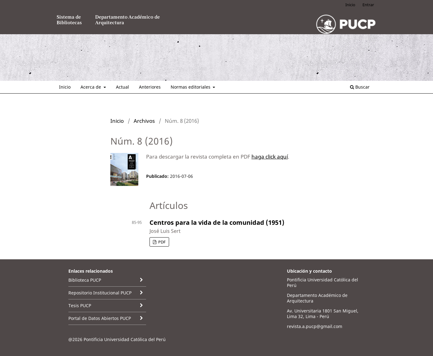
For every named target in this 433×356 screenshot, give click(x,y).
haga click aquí (269, 156)
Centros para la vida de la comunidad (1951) (217, 222)
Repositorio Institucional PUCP (99, 293)
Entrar (368, 4)
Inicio (65, 87)
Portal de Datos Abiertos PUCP (99, 318)
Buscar (360, 87)
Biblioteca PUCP (84, 280)
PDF (161, 242)
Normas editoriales (191, 87)
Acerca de (91, 87)
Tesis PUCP (79, 305)
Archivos (144, 120)
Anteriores (150, 87)
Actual (122, 87)
